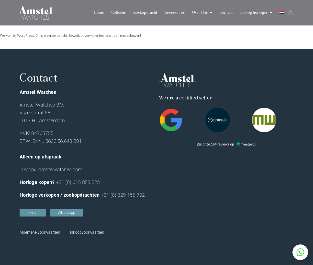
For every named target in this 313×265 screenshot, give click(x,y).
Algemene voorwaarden (40, 232)
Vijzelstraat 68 (35, 113)
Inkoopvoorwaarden (87, 232)
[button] (300, 252)
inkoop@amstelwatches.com (51, 169)
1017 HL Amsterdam (42, 120)
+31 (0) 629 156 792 (123, 195)
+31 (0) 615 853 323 (78, 182)
